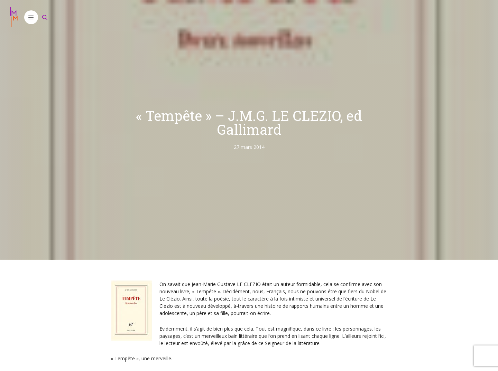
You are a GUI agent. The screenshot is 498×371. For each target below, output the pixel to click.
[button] (31, 17)
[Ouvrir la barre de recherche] (45, 17)
